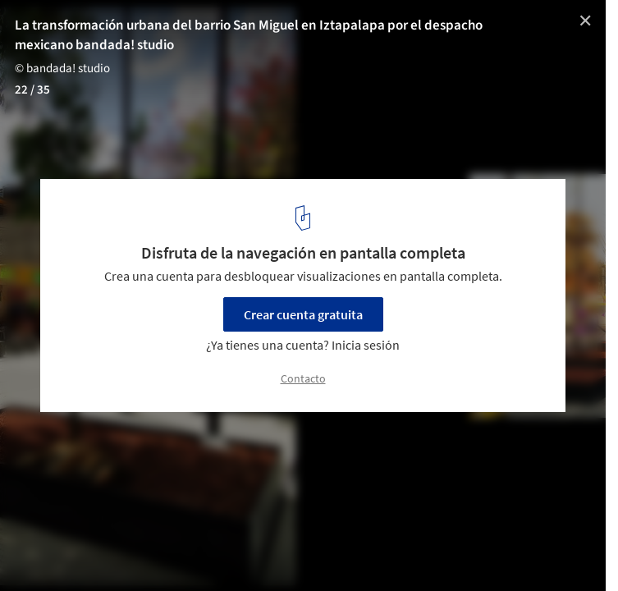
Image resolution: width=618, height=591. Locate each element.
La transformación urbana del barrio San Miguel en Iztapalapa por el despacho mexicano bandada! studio (249, 35)
